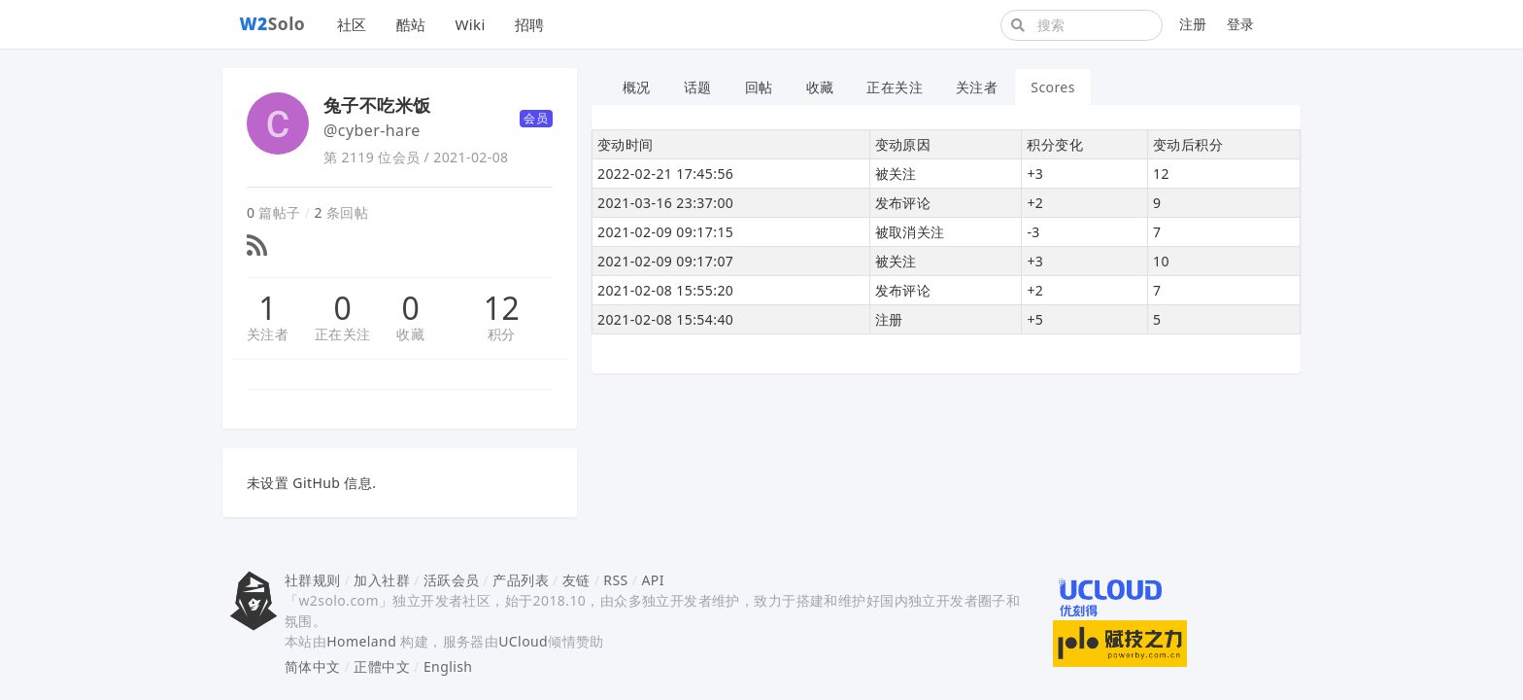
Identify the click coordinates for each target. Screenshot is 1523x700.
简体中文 (313, 666)
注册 (1193, 24)
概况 (637, 87)
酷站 (411, 24)
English (448, 666)
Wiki (470, 24)
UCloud (523, 641)
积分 (502, 334)
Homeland (361, 641)
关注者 (267, 334)
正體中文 (382, 666)
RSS (615, 580)
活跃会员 (451, 580)
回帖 (759, 87)
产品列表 (520, 580)
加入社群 (382, 580)
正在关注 (343, 334)
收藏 (410, 334)
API (652, 580)
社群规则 (313, 580)
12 (502, 308)
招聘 (530, 24)
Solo (273, 23)
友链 (576, 580)
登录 (1241, 24)
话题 (698, 87)
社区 (352, 24)
